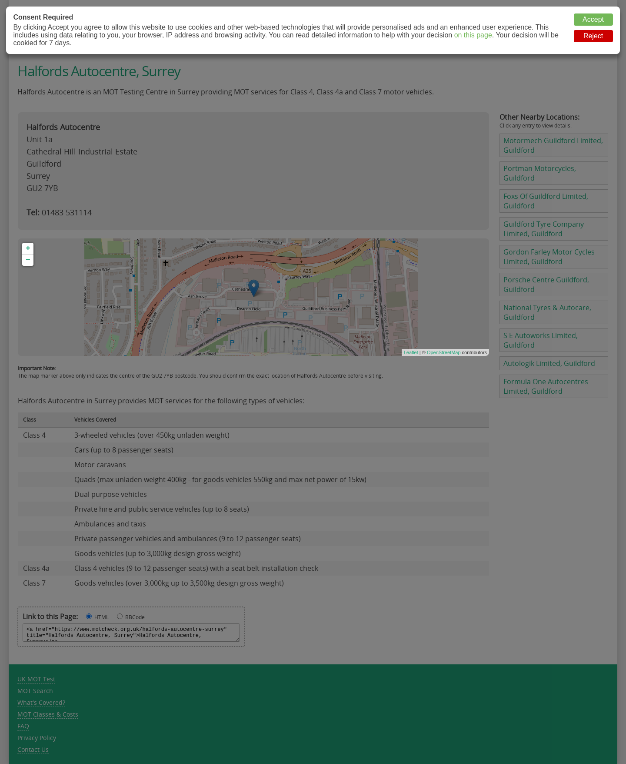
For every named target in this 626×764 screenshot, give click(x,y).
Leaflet (411, 352)
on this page (473, 35)
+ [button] (28, 248)
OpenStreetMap (444, 352)
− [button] (28, 260)
